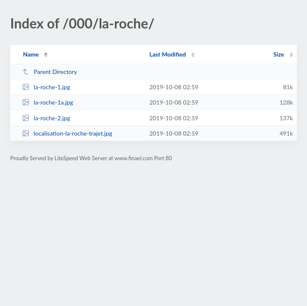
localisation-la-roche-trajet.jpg (67, 133)
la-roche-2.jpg (46, 118)
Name (31, 54)
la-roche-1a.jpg (47, 102)
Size (279, 54)
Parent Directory (49, 71)
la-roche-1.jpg (46, 87)
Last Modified (167, 54)
